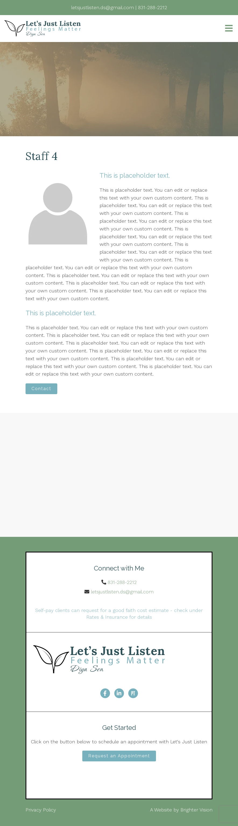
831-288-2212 (122, 582)
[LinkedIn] (119, 693)
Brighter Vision (196, 810)
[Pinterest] (133, 693)
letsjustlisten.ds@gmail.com (122, 591)
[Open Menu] (229, 28)
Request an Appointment (119, 755)
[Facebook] (105, 693)
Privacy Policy (41, 810)
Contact (41, 388)
